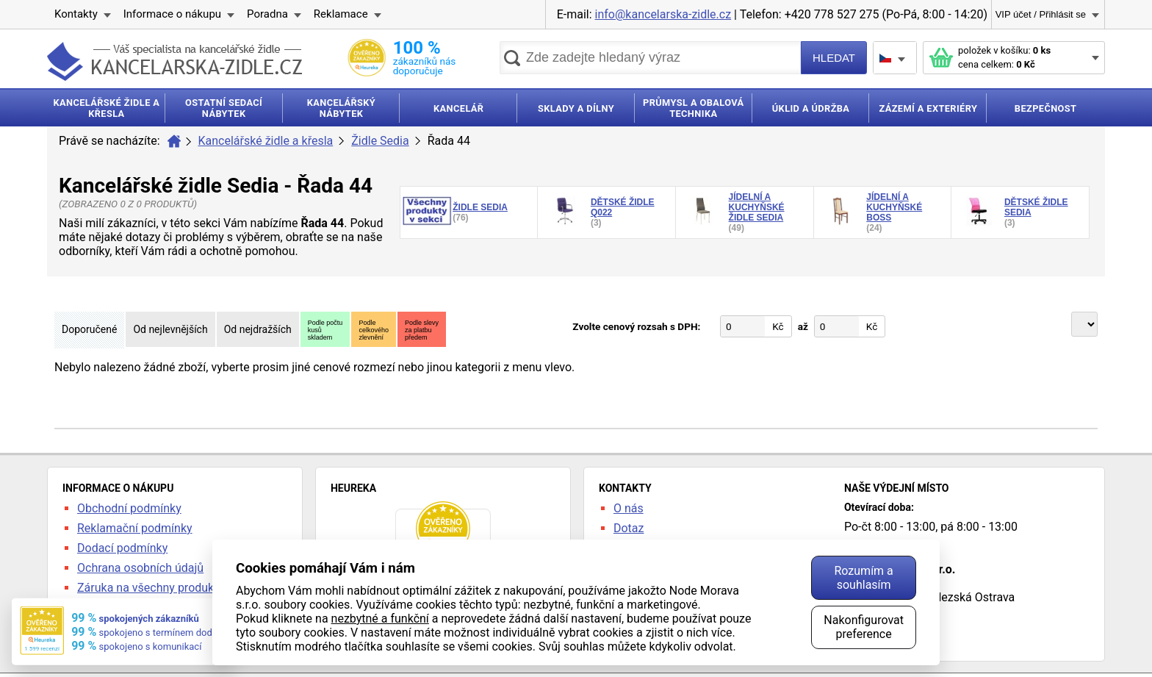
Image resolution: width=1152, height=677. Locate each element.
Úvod (174, 141)
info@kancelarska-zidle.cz (663, 14)
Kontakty (76, 14)
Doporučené (89, 329)
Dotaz (628, 528)
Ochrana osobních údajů (140, 568)
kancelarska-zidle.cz (174, 61)
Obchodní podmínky (129, 508)
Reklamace (341, 14)
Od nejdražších (258, 329)
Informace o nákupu (172, 14)
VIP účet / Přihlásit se (1041, 14)
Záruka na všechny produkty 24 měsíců (179, 588)
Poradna (267, 14)
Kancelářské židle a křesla (266, 141)
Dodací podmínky (122, 548)
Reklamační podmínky (134, 528)
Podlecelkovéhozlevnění (374, 330)
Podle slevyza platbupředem (422, 330)
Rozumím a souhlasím (863, 578)
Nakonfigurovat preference (864, 627)
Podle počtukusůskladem (325, 330)
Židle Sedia (379, 141)
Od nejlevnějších (170, 329)
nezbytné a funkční (380, 619)
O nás (628, 508)
